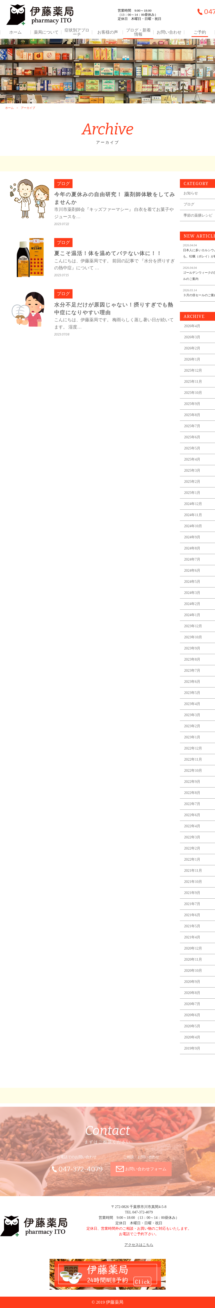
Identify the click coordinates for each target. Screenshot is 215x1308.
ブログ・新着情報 (138, 32)
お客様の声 (107, 32)
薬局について (46, 32)
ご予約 (200, 32)
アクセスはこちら (138, 1245)
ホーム (15, 32)
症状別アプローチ (77, 32)
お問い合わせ (169, 32)
